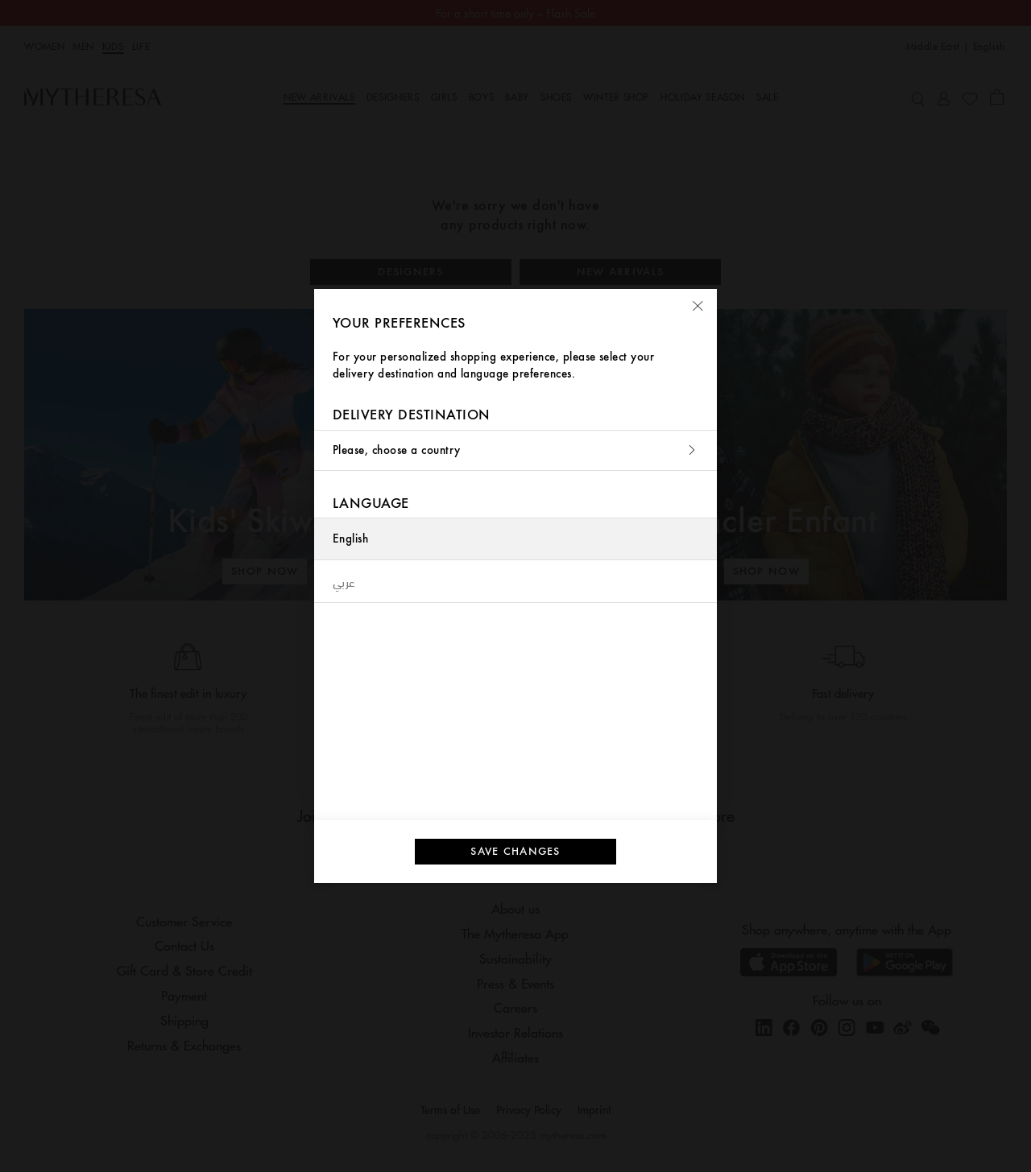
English (350, 539)
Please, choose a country (515, 450)
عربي (344, 581)
